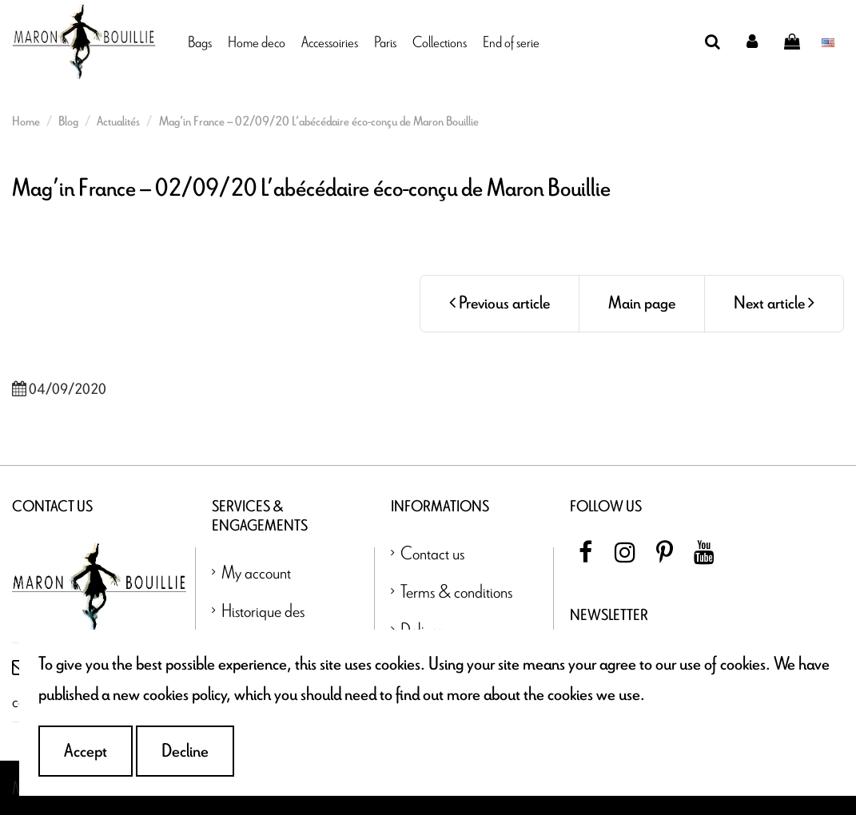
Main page (641, 303)
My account (256, 572)
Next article (774, 303)
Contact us (432, 553)
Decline (185, 751)
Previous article (499, 303)
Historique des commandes (263, 625)
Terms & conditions (456, 591)
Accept (85, 751)
